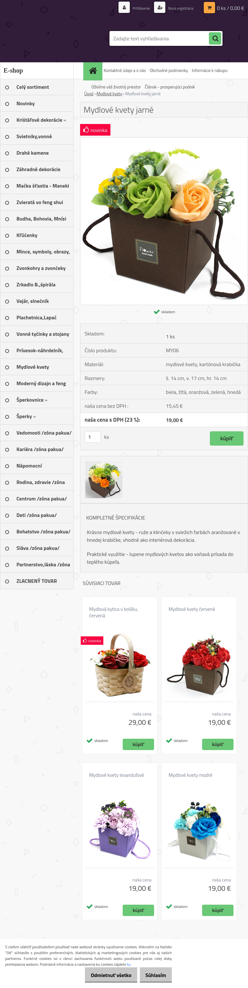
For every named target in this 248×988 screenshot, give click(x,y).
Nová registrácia (177, 8)
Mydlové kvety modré (190, 775)
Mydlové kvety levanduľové (116, 775)
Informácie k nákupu (210, 70)
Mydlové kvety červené (192, 609)
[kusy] (93, 437)
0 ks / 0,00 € (230, 8)
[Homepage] (94, 70)
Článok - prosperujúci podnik (170, 87)
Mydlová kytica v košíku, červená (113, 612)
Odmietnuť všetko (104, 975)
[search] (215, 39)
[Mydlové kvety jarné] (164, 140)
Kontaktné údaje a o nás (125, 70)
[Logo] (44, 38)
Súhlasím (153, 975)
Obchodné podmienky (169, 70)
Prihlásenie (134, 8)
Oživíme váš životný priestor (116, 87)
